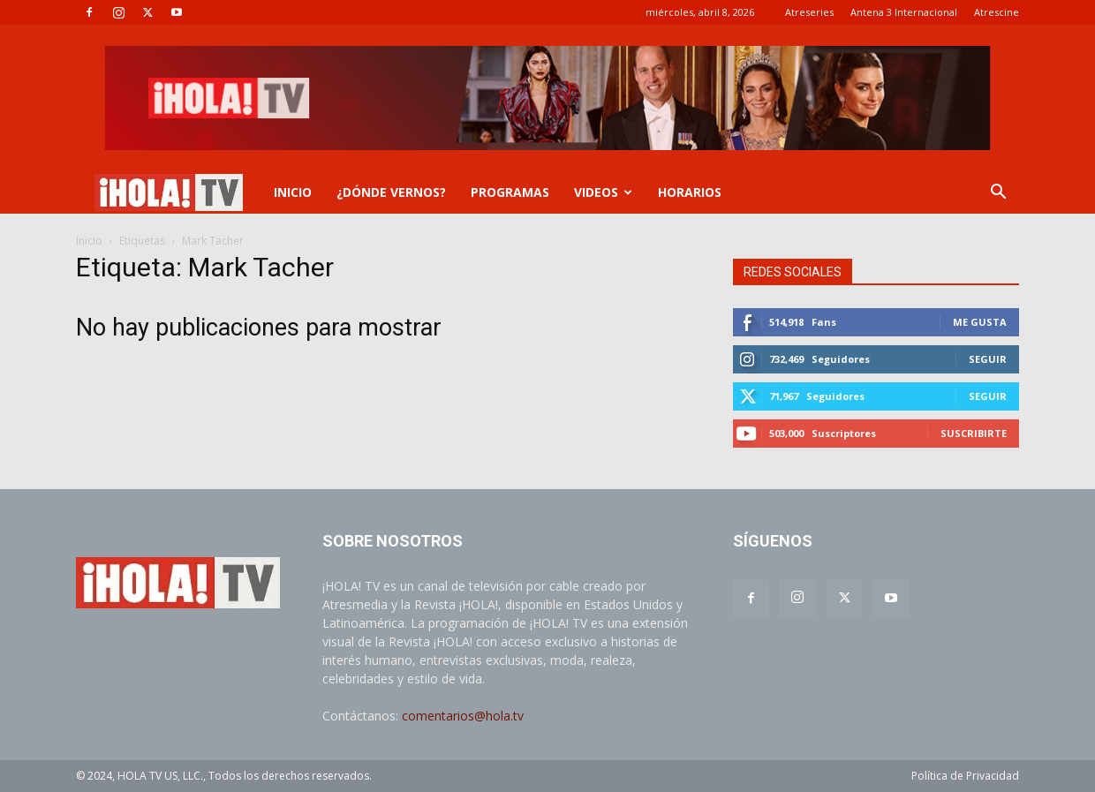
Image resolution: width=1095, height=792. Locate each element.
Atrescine (996, 12)
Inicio (89, 240)
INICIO (293, 192)
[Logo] (168, 193)
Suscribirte (973, 433)
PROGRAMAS (510, 192)
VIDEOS (603, 192)
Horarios (689, 192)
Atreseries (809, 12)
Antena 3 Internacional (903, 12)
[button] (998, 193)
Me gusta (980, 321)
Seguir (988, 359)
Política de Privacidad (965, 775)
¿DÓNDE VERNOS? (391, 192)
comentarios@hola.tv (463, 715)
